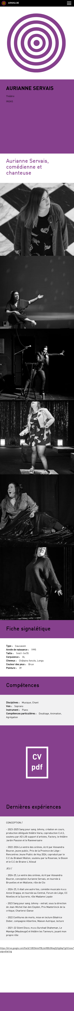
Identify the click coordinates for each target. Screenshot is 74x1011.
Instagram (43, 947)
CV (37, 666)
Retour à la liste (37, 1007)
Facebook (31, 947)
